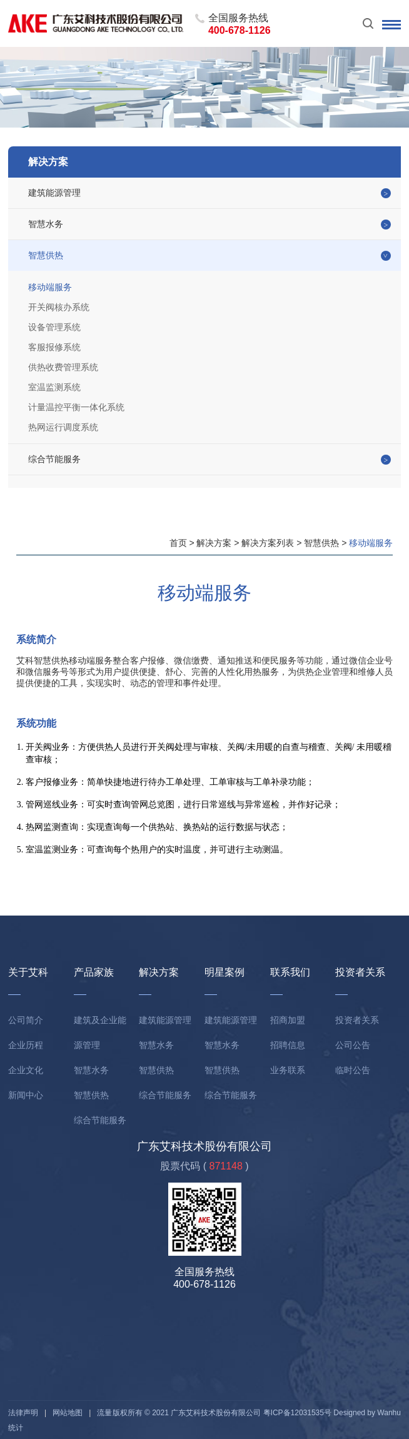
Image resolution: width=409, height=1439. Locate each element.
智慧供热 (45, 255)
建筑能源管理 (54, 193)
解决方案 (213, 543)
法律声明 (23, 1412)
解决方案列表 (267, 543)
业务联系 (287, 1070)
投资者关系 (360, 972)
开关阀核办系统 (58, 307)
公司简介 (25, 1020)
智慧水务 (45, 224)
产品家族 (94, 972)
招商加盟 (287, 1020)
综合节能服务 (54, 459)
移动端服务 (50, 287)
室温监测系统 (54, 387)
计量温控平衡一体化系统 (76, 407)
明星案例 (224, 972)
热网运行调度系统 (63, 427)
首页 (178, 543)
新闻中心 (25, 1095)
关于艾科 (28, 972)
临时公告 (352, 1070)
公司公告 (352, 1045)
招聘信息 (287, 1045)
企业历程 (25, 1045)
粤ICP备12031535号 (297, 1412)
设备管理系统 (54, 327)
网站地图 (68, 1412)
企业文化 (25, 1070)
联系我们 (290, 972)
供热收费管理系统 (63, 367)
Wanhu (389, 1412)
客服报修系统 (54, 347)
